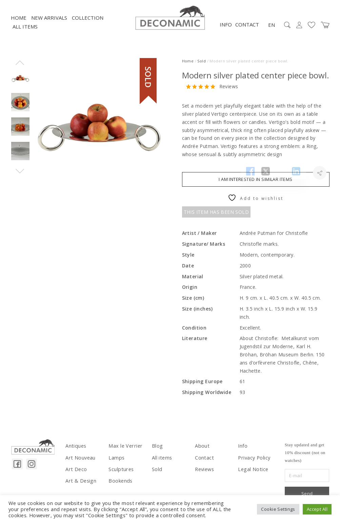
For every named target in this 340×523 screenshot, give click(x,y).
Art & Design (78, 485)
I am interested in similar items (255, 186)
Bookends (119, 485)
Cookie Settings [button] (278, 509)
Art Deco (74, 474)
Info (226, 30)
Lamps (115, 463)
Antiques (75, 452)
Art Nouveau (79, 463)
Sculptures (120, 474)
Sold (201, 67)
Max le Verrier (123, 452)
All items (25, 33)
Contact (247, 30)
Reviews (228, 93)
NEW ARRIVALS (49, 24)
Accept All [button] (317, 509)
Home (18, 24)
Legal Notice (251, 474)
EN (271, 31)
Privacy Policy (253, 463)
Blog (156, 452)
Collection (87, 24)
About (201, 452)
